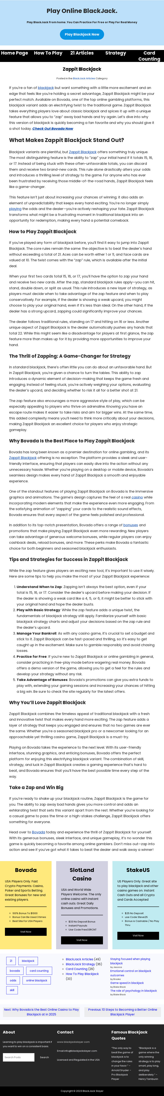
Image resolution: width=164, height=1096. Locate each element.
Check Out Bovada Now (52, 128)
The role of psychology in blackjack (133, 991)
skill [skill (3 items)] (12, 990)
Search (44, 1057)
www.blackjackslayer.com (73, 1042)
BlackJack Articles (84, 78)
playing (15, 208)
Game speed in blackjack (127, 983)
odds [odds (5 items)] (13, 980)
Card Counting (149, 56)
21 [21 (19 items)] (11, 961)
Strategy (115, 53)
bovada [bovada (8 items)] (15, 971)
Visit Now (25, 932)
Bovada (38, 832)
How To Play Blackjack (82, 974)
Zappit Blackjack (83, 152)
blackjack (46, 87)
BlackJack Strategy (80, 964)
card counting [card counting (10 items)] (39, 971)
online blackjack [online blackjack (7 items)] (36, 980)
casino (137, 497)
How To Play (48, 53)
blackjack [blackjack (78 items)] (28, 961)
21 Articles (82, 53)
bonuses (130, 525)
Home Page (14, 53)
